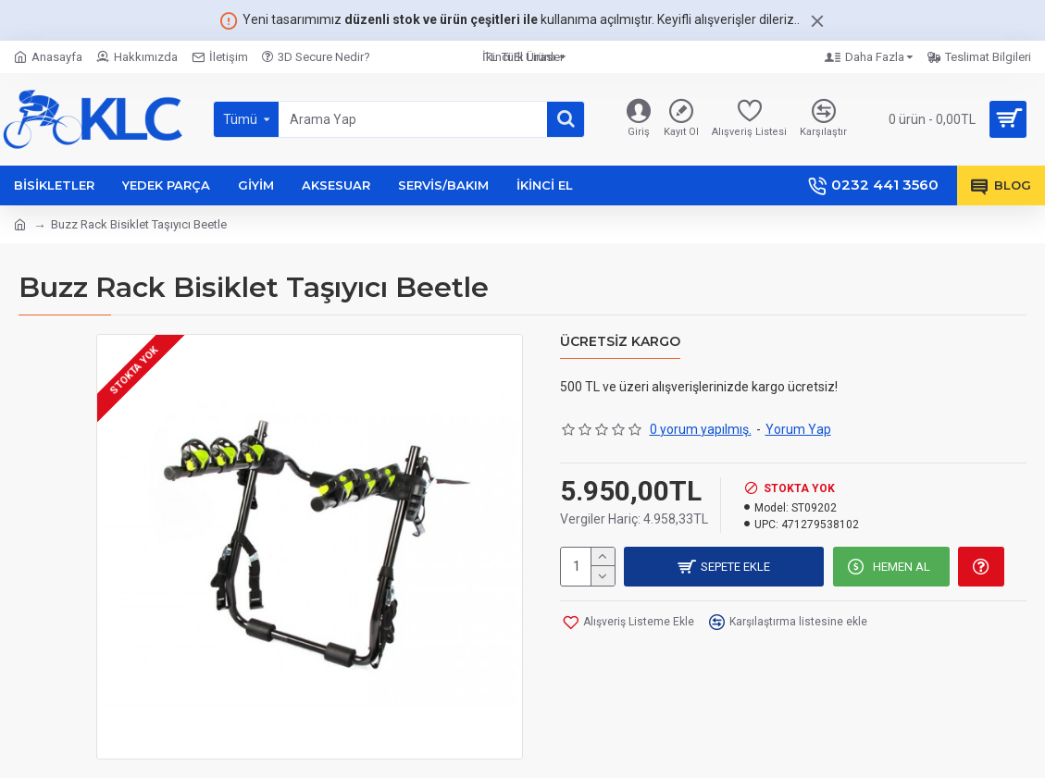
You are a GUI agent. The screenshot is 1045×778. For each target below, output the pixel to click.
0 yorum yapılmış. (701, 429)
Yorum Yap (798, 429)
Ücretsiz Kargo (620, 342)
